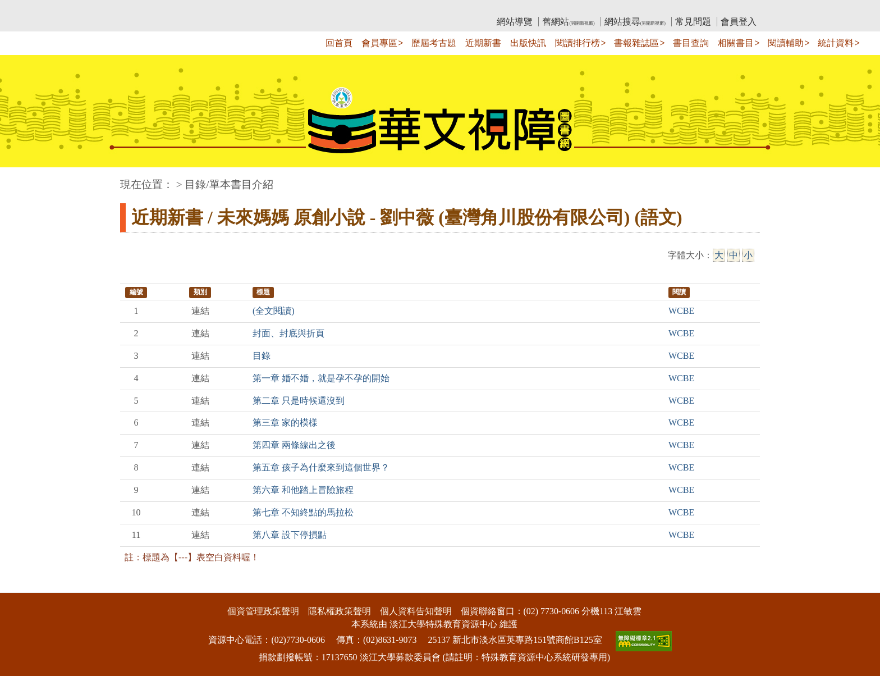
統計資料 (836, 43)
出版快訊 (528, 43)
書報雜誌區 (636, 43)
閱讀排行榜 (577, 43)
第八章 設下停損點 (290, 535)
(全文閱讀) (274, 311)
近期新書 (483, 43)
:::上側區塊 (141, 8)
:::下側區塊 (21, 585)
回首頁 (339, 43)
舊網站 (568, 21)
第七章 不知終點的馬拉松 (303, 512)
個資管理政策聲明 (263, 611)
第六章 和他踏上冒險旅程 (303, 490)
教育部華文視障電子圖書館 (219, 8)
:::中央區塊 (21, 179)
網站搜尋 (635, 21)
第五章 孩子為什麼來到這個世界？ (321, 467)
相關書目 (736, 43)
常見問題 (693, 21)
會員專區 (379, 43)
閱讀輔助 (786, 43)
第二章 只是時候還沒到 (299, 400)
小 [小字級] (748, 255)
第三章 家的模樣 (285, 422)
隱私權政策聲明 (339, 611)
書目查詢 (691, 43)
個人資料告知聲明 (416, 611)
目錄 (262, 355)
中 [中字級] (733, 255)
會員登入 (739, 21)
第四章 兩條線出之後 (294, 445)
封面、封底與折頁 (288, 333)
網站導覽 (515, 21)
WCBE (681, 311)
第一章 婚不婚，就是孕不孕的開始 (321, 378)
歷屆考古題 (433, 43)
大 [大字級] (718, 255)
